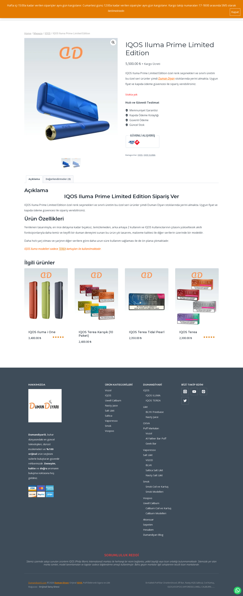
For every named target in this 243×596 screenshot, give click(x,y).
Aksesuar (148, 519)
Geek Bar (151, 443)
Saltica (108, 415)
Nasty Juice (111, 405)
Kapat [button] (235, 11)
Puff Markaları (151, 428)
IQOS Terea (188, 332)
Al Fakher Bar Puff (156, 438)
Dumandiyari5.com (37, 582)
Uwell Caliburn (113, 400)
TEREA (62, 249)
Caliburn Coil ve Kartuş (158, 508)
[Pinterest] (203, 391)
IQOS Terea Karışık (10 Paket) (96, 334)
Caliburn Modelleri (156, 513)
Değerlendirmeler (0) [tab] (58, 179)
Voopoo (109, 430)
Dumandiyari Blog (153, 534)
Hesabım (148, 529)
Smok (108, 425)
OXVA (146, 423)
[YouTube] (194, 391)
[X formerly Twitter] (185, 400)
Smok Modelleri (154, 491)
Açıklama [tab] (34, 179)
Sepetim (148, 524)
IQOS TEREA (153, 400)
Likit (145, 406)
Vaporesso (111, 420)
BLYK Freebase (155, 412)
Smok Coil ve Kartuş (157, 486)
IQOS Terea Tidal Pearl (146, 332)
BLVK (149, 465)
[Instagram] (185, 391)
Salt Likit (109, 410)
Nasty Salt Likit (154, 475)
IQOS (140, 155)
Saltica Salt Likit (154, 470)
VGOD (149, 460)
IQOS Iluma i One (42, 332)
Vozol (108, 390)
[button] (113, 42)
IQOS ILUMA (149, 155)
